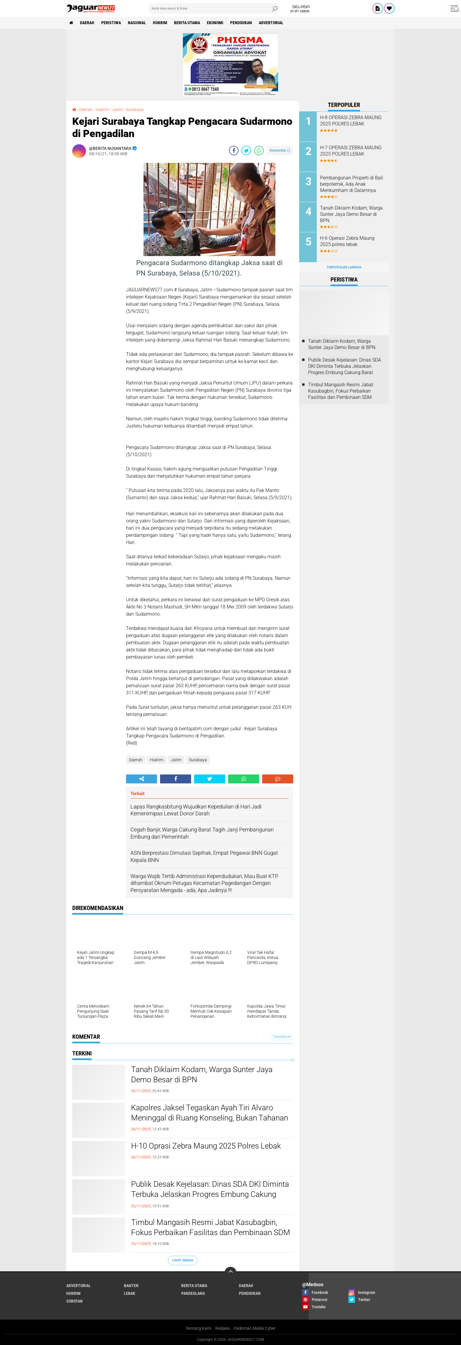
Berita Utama (187, 22)
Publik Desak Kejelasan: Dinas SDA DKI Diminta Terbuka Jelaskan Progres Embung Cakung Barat (210, 1194)
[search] (214, 8)
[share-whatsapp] (259, 150)
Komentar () (280, 150)
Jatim (176, 759)
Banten (131, 1285)
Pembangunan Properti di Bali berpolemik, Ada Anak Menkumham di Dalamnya (351, 184)
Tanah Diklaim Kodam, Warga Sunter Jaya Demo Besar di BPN (202, 1074)
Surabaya (198, 759)
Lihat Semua (182, 1260)
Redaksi (222, 1328)
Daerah (87, 22)
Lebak (129, 1293)
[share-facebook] (234, 150)
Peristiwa (111, 22)
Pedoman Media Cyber (255, 1328)
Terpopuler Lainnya (344, 267)
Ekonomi (215, 22)
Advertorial (271, 22)
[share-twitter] (246, 150)
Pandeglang (193, 1293)
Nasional (137, 22)
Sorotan (74, 1301)
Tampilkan (281, 1037)
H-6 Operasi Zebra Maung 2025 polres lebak (347, 241)
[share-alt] (141, 778)
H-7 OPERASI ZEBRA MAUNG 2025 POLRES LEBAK (351, 151)
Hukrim (160, 22)
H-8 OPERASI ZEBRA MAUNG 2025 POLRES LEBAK (351, 121)
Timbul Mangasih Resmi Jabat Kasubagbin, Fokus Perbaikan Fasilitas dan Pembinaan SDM (210, 1227)
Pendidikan (241, 22)
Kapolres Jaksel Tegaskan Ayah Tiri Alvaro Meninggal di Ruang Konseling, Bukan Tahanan (209, 1112)
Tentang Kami (198, 1328)
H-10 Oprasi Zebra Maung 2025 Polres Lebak (206, 1145)
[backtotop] (230, 1273)
